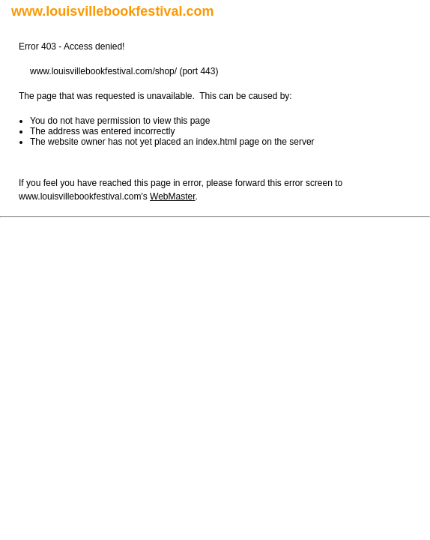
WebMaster (172, 196)
